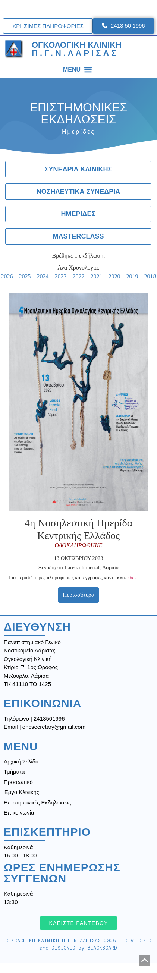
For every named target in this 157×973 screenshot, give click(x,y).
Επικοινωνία (19, 812)
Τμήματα (14, 771)
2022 (79, 276)
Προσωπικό (18, 782)
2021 (97, 276)
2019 (132, 276)
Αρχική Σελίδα (21, 761)
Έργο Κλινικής (21, 792)
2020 (114, 276)
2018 (150, 276)
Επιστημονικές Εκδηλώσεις (37, 802)
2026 (7, 276)
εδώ (132, 577)
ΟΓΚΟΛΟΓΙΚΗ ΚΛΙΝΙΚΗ (77, 49)
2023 (61, 276)
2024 (43, 276)
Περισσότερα (78, 595)
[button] (88, 69)
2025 (25, 276)
